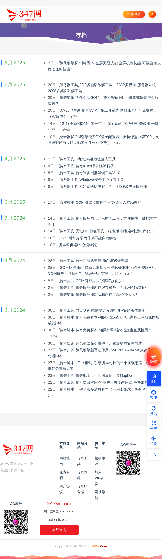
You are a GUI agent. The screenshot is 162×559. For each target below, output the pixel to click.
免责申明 (64, 475)
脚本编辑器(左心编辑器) (78, 244)
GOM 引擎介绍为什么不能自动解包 (88, 238)
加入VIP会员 (99, 478)
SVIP (153, 359)
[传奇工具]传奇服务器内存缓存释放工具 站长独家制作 (103, 287)
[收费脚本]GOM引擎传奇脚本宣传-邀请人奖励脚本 (100, 202)
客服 (153, 395)
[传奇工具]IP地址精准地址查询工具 (88, 159)
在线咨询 (59, 530)
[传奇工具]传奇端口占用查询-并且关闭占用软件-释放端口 (106, 382)
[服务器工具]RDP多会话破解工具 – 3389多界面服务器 (103, 186)
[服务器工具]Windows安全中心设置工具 (92, 179)
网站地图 (64, 461)
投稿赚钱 (100, 461)
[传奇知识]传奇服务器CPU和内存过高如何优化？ (99, 294)
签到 (153, 378)
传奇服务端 (82, 489)
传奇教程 (82, 475)
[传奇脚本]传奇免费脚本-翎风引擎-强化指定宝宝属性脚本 (105, 330)
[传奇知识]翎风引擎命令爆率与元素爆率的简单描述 (101, 343)
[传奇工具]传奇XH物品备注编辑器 (87, 166)
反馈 (153, 411)
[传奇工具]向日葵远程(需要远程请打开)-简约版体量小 (102, 310)
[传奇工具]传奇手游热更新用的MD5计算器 (94, 260)
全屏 (153, 426)
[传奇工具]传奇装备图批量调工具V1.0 (90, 172)
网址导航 (100, 495)
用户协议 (64, 489)
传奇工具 (82, 461)
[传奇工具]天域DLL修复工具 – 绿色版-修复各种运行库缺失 (107, 231)
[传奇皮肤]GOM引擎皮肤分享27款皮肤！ (93, 280)
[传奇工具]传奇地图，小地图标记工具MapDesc (97, 375)
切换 (153, 441)
